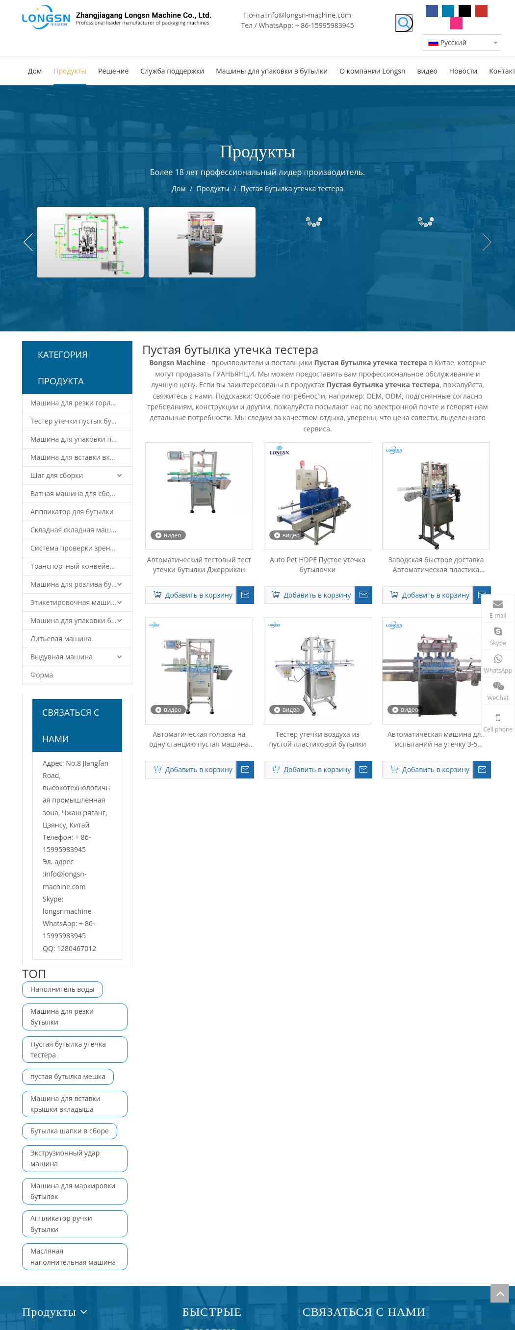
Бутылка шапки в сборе (69, 1130)
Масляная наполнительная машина (73, 1256)
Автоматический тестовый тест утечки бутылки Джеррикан (199, 564)
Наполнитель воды (62, 989)
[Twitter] (465, 11)
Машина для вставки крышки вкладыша (65, 1104)
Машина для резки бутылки (62, 1016)
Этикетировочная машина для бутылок (81, 602)
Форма (41, 674)
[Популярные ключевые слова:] (404, 23)
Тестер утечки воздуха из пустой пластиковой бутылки (317, 739)
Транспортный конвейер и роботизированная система (81, 566)
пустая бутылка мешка (67, 1076)
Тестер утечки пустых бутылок (80, 421)
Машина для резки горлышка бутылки (81, 402)
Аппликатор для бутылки (72, 511)
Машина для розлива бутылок (80, 584)
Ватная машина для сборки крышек (81, 493)
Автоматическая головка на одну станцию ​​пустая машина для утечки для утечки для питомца (199, 739)
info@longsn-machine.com (308, 15)
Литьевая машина (61, 638)
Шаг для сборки (56, 475)
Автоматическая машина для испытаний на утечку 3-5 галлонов (436, 739)
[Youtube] (481, 11)
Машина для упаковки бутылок (81, 620)
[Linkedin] (448, 11)
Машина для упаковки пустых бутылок (81, 439)
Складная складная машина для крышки (81, 529)
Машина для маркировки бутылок (72, 1191)
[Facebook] (432, 11)
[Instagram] (456, 23)
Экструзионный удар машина (65, 1158)
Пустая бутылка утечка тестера (68, 1049)
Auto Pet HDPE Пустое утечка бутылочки (317, 564)
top (499, 1293)
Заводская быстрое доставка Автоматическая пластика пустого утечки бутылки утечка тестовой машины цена (436, 565)
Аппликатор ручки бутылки (61, 1223)
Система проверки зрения (74, 547)
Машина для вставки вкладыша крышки (81, 457)
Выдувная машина (61, 656)
